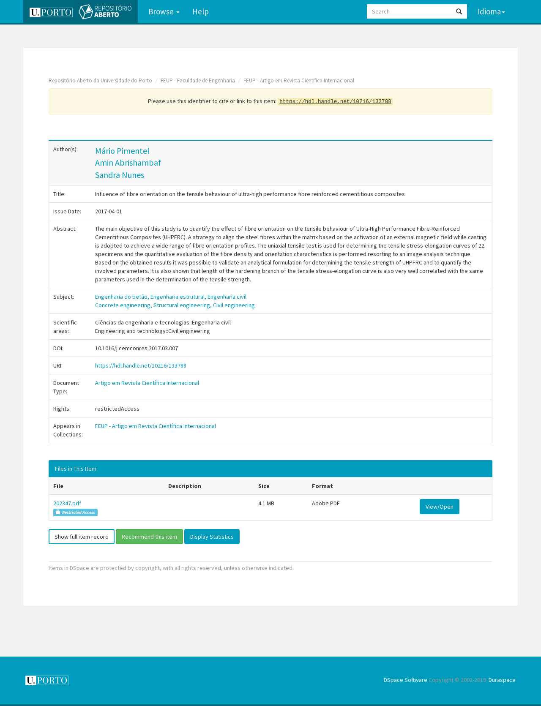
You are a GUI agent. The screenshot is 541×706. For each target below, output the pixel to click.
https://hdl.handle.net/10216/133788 (140, 365)
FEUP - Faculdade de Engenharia (198, 80)
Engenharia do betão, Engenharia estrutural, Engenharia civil (170, 296)
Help (200, 11)
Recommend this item (149, 536)
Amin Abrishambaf (128, 162)
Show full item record (82, 536)
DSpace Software (405, 680)
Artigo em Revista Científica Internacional (147, 383)
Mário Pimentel (122, 150)
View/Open (440, 506)
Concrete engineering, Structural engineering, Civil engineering (175, 305)
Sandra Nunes (119, 174)
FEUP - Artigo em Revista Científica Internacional (298, 80)
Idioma (491, 11)
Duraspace (502, 680)
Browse (164, 11)
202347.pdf (67, 503)
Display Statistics (212, 536)
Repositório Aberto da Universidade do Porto (100, 80)
